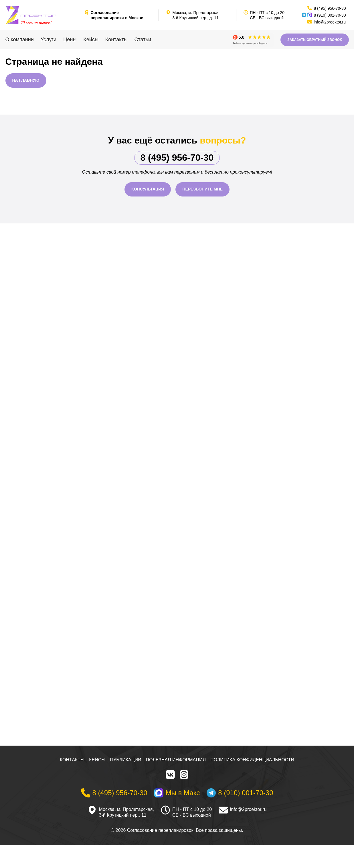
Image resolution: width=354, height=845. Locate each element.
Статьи (143, 39)
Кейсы (90, 39)
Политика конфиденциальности (252, 759)
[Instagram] (184, 774)
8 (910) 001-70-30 (330, 15)
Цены (69, 39)
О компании (19, 39)
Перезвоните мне (202, 189)
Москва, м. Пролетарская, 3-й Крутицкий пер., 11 (126, 812)
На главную (25, 80)
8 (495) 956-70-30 (176, 157)
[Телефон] (114, 792)
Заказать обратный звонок (314, 40)
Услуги (48, 39)
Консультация (147, 189)
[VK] (170, 774)
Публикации (125, 759)
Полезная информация (176, 759)
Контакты (116, 39)
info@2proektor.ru (248, 809)
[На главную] (42, 15)
